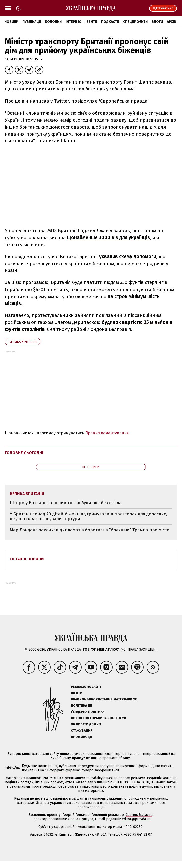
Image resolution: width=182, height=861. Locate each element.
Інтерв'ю (74, 22)
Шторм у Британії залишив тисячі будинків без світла (66, 502)
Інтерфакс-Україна (63, 770)
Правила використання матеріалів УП (104, 699)
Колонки (53, 22)
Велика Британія (23, 342)
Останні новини (27, 559)
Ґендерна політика (87, 712)
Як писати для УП (86, 724)
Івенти (91, 22)
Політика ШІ (81, 705)
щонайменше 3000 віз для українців (108, 237)
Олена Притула (80, 819)
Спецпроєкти (135, 22)
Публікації (31, 22)
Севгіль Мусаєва (139, 815)
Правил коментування (107, 433)
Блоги (157, 22)
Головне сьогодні (24, 452)
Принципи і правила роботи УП (98, 718)
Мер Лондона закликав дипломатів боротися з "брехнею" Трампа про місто (90, 530)
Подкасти (110, 22)
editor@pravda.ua (136, 819)
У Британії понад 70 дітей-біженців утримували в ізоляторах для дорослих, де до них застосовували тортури (88, 516)
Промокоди (81, 737)
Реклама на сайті (86, 687)
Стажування (82, 730)
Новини (11, 22)
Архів (171, 22)
